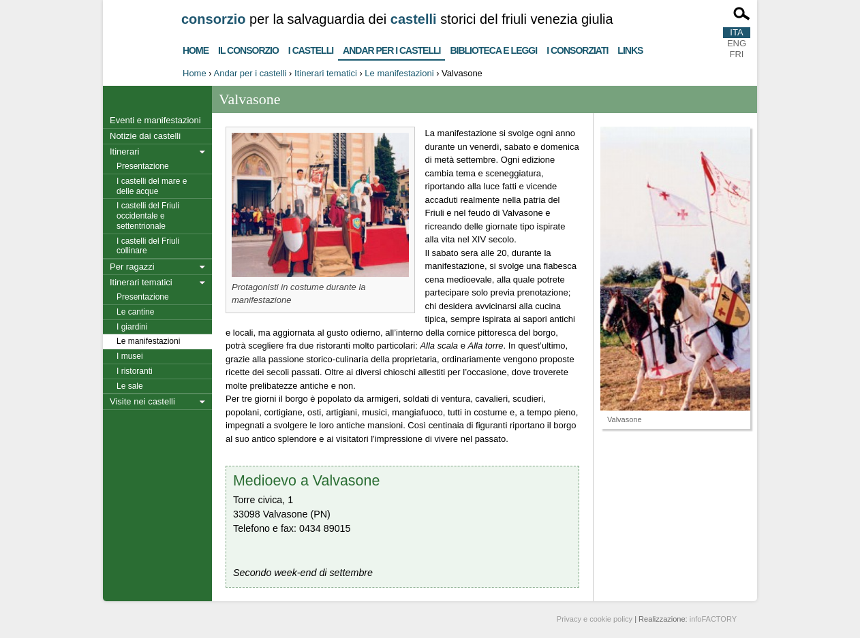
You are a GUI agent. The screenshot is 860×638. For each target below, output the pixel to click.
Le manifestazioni (399, 73)
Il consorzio (248, 48)
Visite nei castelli (142, 401)
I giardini (132, 327)
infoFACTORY (713, 619)
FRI (737, 54)
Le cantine (135, 312)
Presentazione (143, 166)
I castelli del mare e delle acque (152, 186)
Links (630, 48)
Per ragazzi (132, 266)
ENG (736, 43)
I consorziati (577, 48)
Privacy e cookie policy (594, 619)
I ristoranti (135, 371)
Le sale (130, 386)
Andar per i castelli (391, 47)
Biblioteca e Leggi (493, 48)
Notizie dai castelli (145, 136)
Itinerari (124, 151)
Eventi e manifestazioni (155, 120)
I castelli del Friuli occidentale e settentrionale (148, 216)
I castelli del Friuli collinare (148, 246)
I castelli (310, 48)
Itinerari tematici (325, 73)
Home (196, 48)
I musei (130, 356)
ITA (736, 32)
